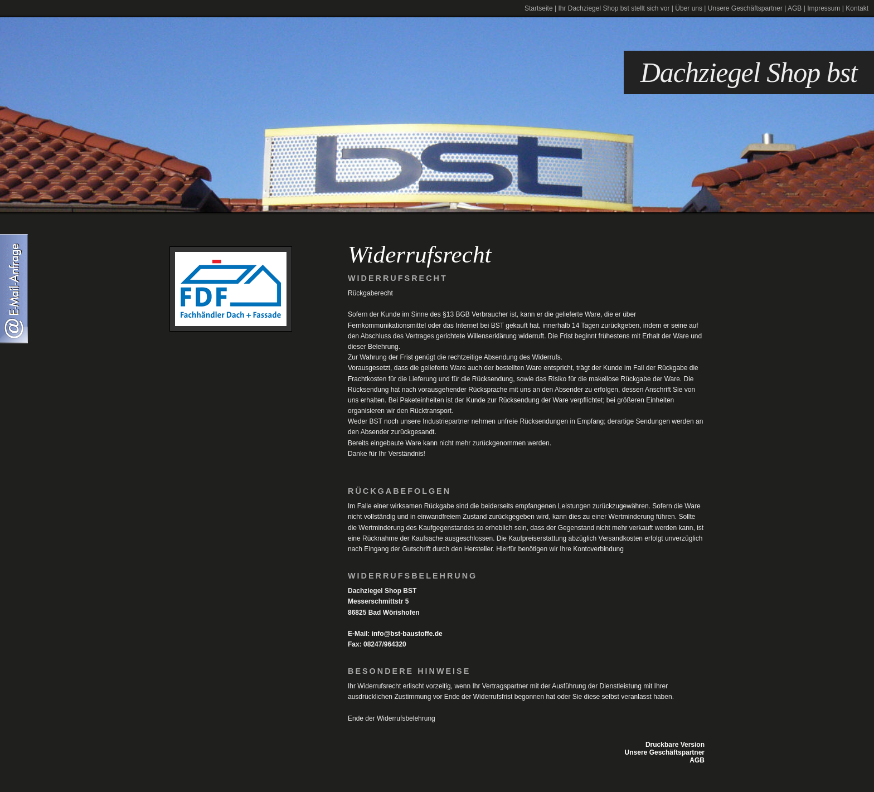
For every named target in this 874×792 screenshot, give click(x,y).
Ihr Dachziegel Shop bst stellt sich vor (613, 8)
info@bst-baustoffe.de (407, 634)
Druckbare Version (675, 745)
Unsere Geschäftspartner (745, 8)
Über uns (688, 8)
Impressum (823, 8)
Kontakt (857, 8)
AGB (795, 8)
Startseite (539, 8)
